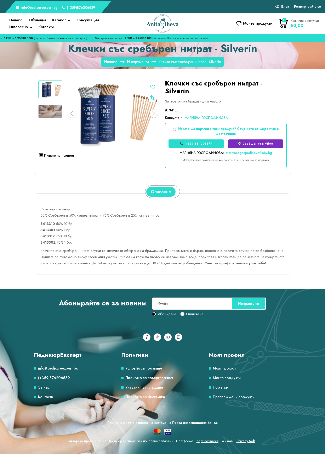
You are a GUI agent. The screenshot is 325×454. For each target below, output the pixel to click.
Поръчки (220, 387)
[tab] (161, 192)
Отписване (194, 314)
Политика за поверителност (149, 378)
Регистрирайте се (307, 6)
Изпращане (248, 303)
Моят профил (224, 368)
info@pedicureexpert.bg (36, 8)
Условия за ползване (143, 368)
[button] (154, 113)
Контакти (46, 27)
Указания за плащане (144, 387)
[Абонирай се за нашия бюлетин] (209, 304)
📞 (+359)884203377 (196, 144)
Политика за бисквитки (145, 397)
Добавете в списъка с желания (152, 87)
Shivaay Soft (245, 441)
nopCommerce (207, 441)
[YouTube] (168, 337)
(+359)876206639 (78, 8)
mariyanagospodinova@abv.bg (249, 152)
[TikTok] (157, 337)
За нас (44, 387)
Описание (161, 192)
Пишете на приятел (56, 156)
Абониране (167, 314)
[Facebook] (146, 337)
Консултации (88, 20)
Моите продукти (227, 378)
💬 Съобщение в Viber (255, 144)
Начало (16, 20)
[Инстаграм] (178, 337)
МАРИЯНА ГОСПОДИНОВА (206, 117)
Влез (285, 6)
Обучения (37, 20)
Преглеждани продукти (234, 397)
